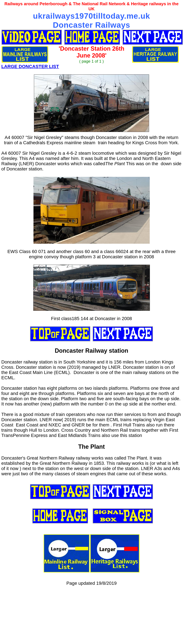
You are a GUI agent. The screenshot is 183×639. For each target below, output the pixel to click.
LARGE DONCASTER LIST (30, 66)
